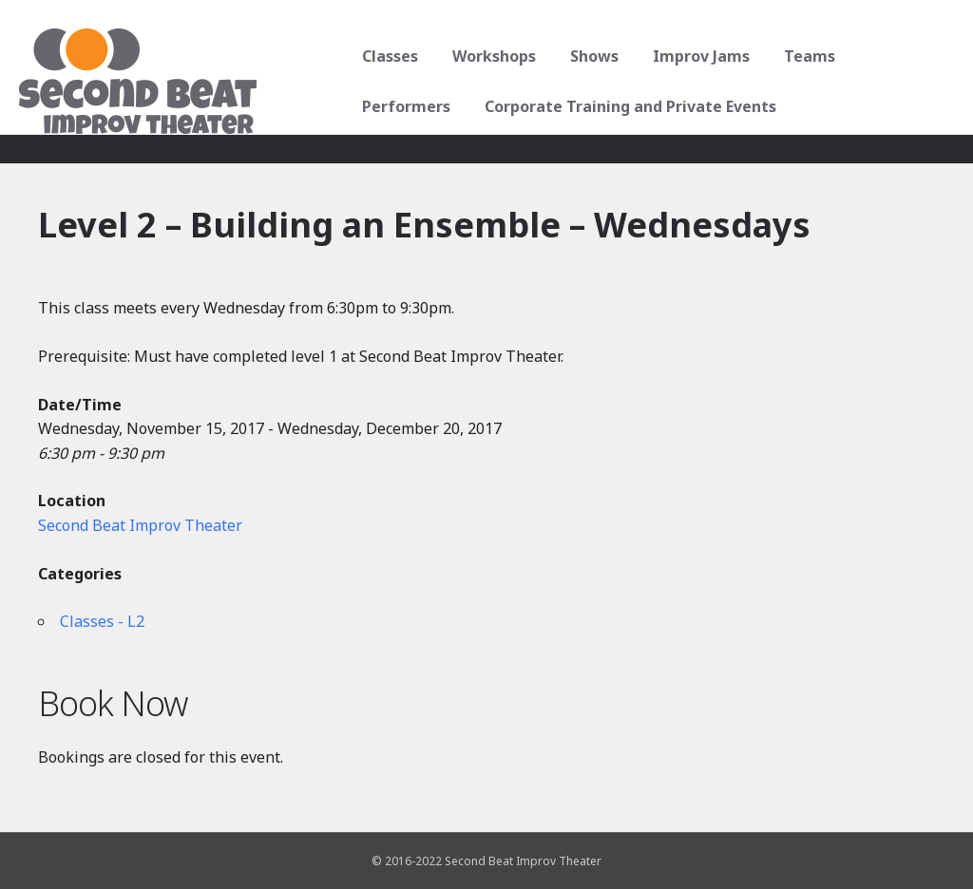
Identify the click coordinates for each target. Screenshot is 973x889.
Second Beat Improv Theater (140, 525)
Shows (592, 56)
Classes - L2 (102, 621)
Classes (388, 56)
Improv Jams (699, 56)
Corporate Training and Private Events (628, 106)
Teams (807, 56)
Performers (404, 106)
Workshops (492, 56)
